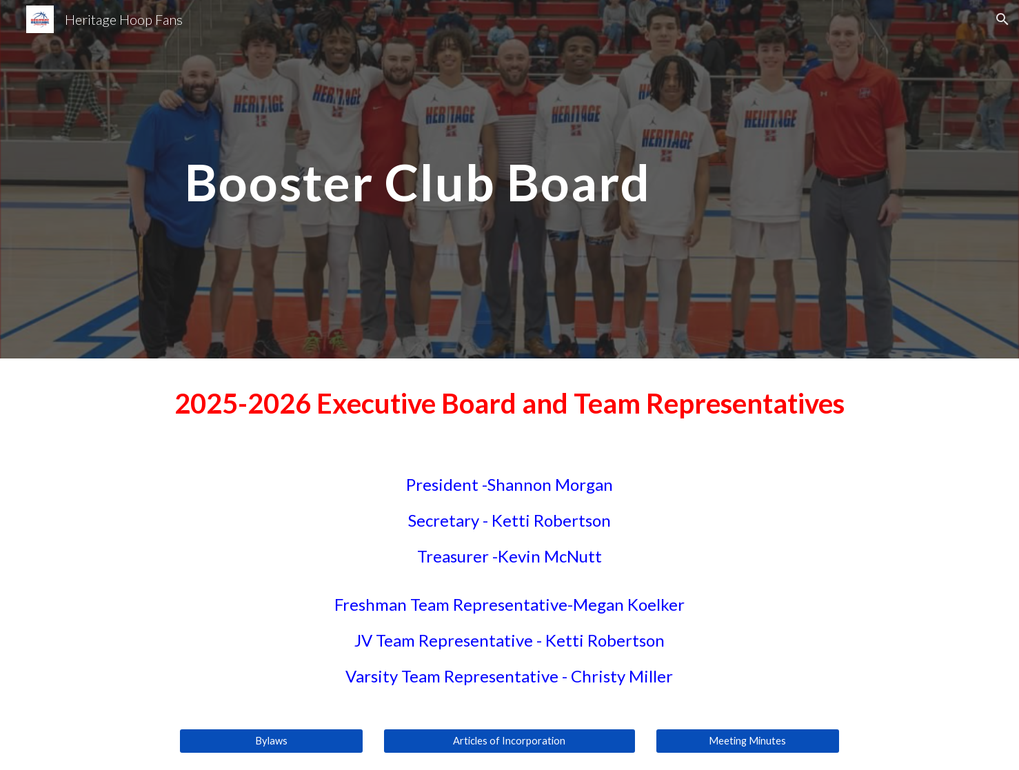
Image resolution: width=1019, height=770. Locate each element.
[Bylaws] (271, 741)
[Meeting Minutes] (747, 741)
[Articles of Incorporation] (509, 741)
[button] (1002, 19)
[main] (509, 179)
